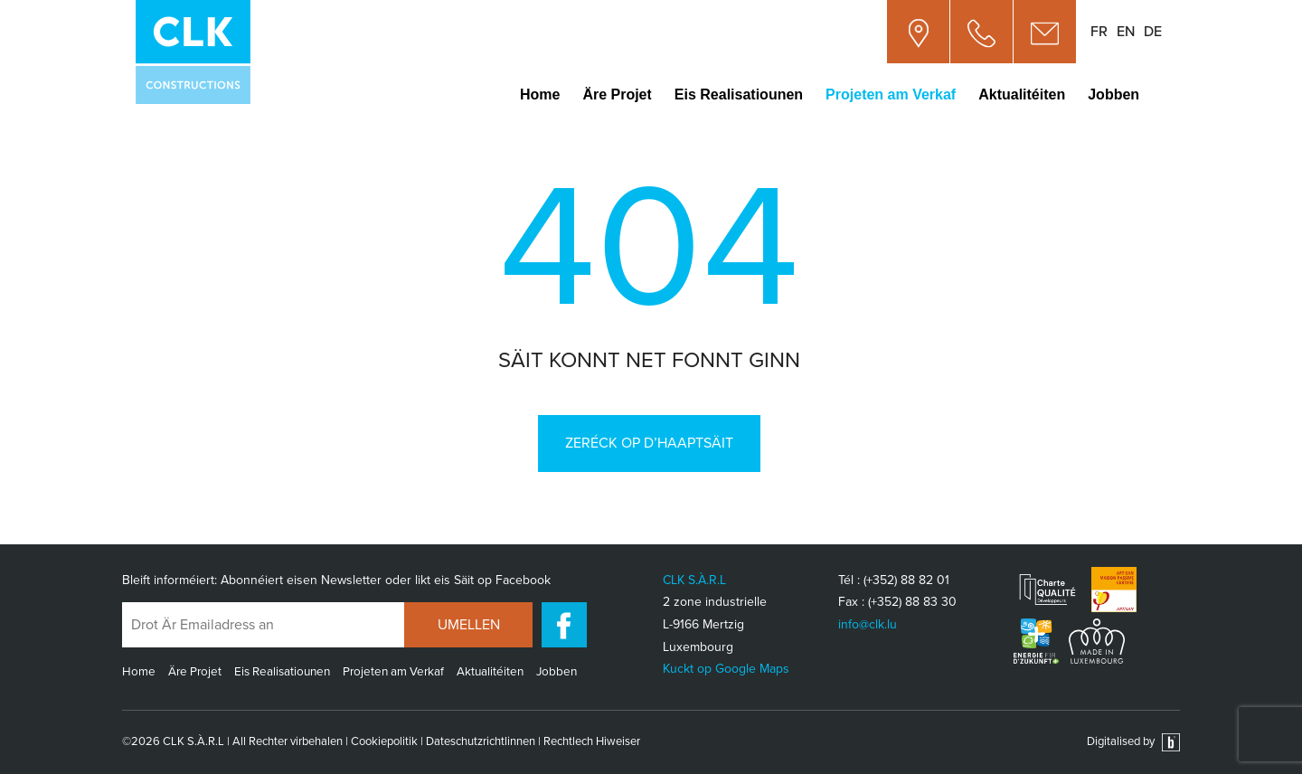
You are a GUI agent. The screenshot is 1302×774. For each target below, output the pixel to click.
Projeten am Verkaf (891, 94)
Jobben (1113, 94)
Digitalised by (1133, 741)
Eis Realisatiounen (739, 94)
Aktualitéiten (1021, 94)
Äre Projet (616, 94)
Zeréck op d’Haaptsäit (649, 443)
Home (540, 94)
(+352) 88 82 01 (906, 580)
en (1126, 32)
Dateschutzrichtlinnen (480, 741)
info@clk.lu (867, 624)
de (1153, 32)
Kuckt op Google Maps (726, 668)
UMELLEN (469, 625)
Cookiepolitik (384, 741)
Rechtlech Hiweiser (591, 741)
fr (1099, 32)
